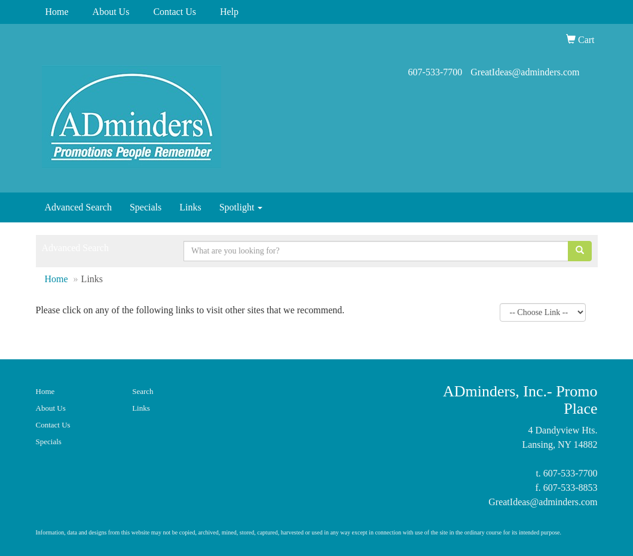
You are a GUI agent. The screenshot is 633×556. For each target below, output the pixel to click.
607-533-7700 (435, 72)
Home (57, 12)
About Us (111, 12)
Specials (145, 207)
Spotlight (241, 207)
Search (142, 391)
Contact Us (174, 12)
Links (190, 207)
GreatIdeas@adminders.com (524, 72)
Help (229, 12)
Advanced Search (78, 207)
